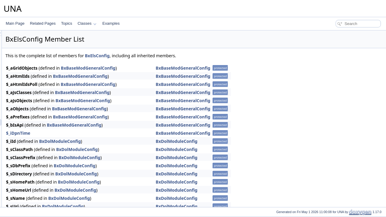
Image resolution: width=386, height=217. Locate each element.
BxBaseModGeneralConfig (163, 68)
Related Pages (42, 23)
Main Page (15, 23)
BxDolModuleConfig (135, 141)
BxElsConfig (172, 55)
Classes (87, 23)
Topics (66, 23)
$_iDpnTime (93, 133)
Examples (111, 23)
